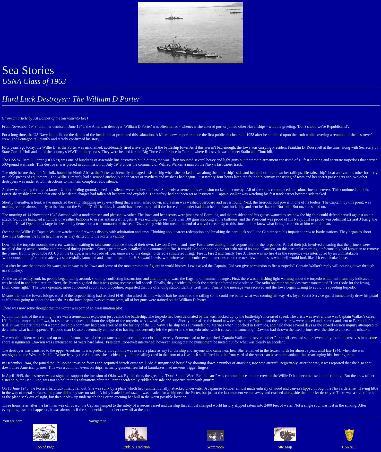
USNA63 (349, 447)
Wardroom (215, 447)
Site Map (285, 447)
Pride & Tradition (136, 447)
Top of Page (45, 447)
